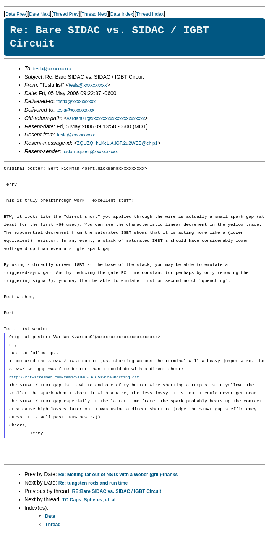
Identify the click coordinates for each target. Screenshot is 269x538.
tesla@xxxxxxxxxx (52, 68)
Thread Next (94, 14)
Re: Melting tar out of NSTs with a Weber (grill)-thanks (118, 474)
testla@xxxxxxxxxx (76, 101)
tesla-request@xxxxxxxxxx (90, 151)
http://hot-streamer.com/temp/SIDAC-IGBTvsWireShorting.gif (74, 377)
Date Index (121, 14)
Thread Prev (65, 14)
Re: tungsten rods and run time (93, 483)
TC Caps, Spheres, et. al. (89, 499)
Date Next (39, 14)
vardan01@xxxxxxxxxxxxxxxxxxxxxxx (106, 118)
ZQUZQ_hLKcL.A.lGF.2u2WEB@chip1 (117, 143)
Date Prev (15, 14)
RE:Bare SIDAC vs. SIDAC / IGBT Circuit (116, 491)
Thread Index (150, 14)
